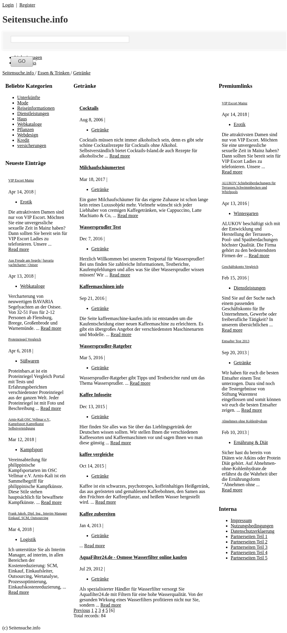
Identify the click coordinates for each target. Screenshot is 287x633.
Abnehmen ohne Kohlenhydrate (244, 421)
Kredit (23, 140)
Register (27, 4)
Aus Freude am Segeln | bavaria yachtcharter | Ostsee (31, 262)
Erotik (26, 201)
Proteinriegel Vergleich (24, 339)
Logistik (28, 539)
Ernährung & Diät (251, 442)
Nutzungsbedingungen (252, 525)
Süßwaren (29, 360)
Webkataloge (29, 124)
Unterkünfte (28, 97)
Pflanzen (25, 129)
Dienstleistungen (33, 113)
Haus (22, 118)
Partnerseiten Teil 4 (249, 552)
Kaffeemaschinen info (101, 286)
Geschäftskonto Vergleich (240, 267)
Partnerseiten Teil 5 (249, 557)
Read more (18, 249)
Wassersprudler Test (100, 227)
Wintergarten (246, 213)
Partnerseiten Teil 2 (249, 541)
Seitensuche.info (35, 19)
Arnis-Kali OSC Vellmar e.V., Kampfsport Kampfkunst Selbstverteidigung (29, 423)
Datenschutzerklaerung (252, 531)
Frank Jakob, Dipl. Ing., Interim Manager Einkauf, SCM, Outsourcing (37, 515)
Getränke (82, 72)
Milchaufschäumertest (102, 167)
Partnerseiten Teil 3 (249, 547)
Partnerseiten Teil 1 (249, 536)
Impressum (241, 520)
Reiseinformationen (36, 108)
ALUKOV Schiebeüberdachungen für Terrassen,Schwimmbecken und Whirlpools (249, 187)
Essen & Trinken (54, 72)
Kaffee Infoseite (95, 394)
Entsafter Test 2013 (235, 341)
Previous (82, 610)
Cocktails (88, 108)
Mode (22, 102)
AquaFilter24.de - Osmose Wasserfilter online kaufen (133, 557)
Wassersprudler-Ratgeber (105, 346)
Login (8, 4)
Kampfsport (31, 449)
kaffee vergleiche (96, 454)
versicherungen (31, 145)
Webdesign (27, 134)
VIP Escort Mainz (21, 180)
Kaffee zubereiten (97, 513)
